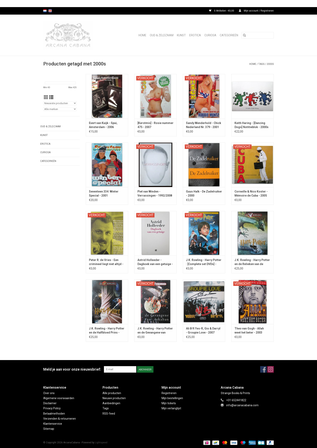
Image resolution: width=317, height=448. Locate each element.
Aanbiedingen (111, 403)
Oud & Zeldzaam (161, 35)
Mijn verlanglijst (171, 408)
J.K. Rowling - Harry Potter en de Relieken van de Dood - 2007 (252, 262)
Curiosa (210, 35)
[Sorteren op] (60, 103)
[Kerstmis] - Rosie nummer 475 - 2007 (155, 125)
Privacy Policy (52, 408)
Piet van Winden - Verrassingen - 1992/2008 (154, 193)
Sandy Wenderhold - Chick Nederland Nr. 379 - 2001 (203, 125)
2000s (270, 64)
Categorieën (229, 35)
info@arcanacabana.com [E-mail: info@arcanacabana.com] (242, 405)
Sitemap (48, 428)
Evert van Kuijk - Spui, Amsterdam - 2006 (103, 125)
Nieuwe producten (114, 398)
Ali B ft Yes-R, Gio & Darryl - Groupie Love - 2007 (203, 330)
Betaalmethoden (54, 413)
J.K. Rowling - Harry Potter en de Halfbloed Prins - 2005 (106, 331)
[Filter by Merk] (60, 109)
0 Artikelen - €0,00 (222, 10)
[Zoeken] (257, 35)
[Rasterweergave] (46, 97)
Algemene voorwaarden (58, 398)
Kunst (181, 35)
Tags (261, 64)
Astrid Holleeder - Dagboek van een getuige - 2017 (155, 262)
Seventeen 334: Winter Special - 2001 (103, 193)
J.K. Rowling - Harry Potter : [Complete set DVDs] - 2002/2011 (203, 262)
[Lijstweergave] (51, 97)
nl (44, 10)
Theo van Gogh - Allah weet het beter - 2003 (249, 330)
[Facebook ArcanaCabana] (263, 369)
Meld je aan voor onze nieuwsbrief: (72, 369)
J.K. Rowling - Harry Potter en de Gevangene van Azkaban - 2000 (155, 331)
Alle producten (111, 393)
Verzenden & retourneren (59, 418)
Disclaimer (50, 403)
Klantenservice (52, 423)
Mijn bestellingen (172, 398)
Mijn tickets (169, 403)
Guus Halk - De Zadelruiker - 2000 (204, 193)
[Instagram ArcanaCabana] (270, 369)
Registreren (169, 393)
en (50, 10)
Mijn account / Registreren (256, 10)
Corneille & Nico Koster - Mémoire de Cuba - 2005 (251, 193)
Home (142, 35)
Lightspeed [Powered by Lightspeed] (101, 442)
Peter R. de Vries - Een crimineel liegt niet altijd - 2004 (106, 262)
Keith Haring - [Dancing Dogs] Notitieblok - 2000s (251, 125)
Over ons (49, 393)
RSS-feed (108, 413)
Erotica (195, 35)
